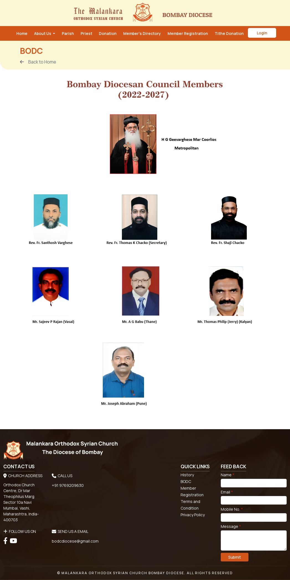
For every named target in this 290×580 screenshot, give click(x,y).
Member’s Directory (142, 33)
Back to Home (38, 62)
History (187, 474)
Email (227, 492)
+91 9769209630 (68, 485)
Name (227, 474)
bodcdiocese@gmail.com (75, 541)
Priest (86, 33)
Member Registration (188, 33)
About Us (43, 33)
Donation (108, 33)
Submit (234, 557)
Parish (68, 33)
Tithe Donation (229, 33)
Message (231, 526)
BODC (186, 481)
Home (21, 33)
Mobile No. (232, 509)
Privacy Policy (193, 514)
